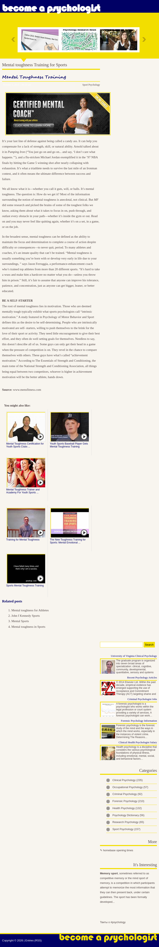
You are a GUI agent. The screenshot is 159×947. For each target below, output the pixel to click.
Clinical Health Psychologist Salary (138, 742)
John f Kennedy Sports (25, 615)
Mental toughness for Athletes (30, 610)
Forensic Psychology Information (139, 720)
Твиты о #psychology (113, 922)
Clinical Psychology (127, 780)
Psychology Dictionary (128, 815)
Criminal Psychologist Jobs (142, 699)
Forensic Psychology (128, 801)
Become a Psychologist (51, 8)
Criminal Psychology (127, 794)
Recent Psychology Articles (142, 677)
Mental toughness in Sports (28, 626)
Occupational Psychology (130, 787)
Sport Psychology (91, 84)
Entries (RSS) (33, 940)
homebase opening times (118, 850)
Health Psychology (127, 808)
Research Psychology (128, 822)
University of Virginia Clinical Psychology (134, 655)
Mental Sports (20, 621)
